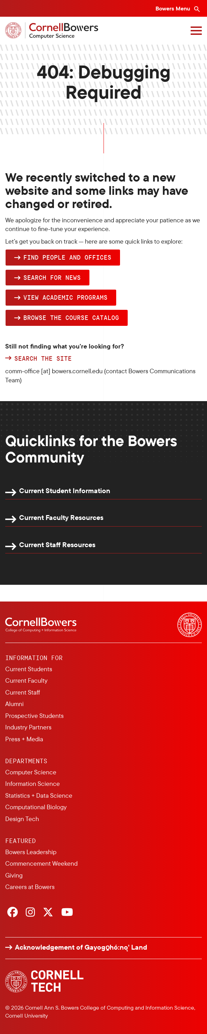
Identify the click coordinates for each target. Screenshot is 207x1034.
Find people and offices (67, 257)
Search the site (43, 358)
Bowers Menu (173, 8)
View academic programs (65, 297)
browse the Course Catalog (71, 317)
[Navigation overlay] (196, 30)
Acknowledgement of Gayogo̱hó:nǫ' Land (81, 947)
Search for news (52, 277)
